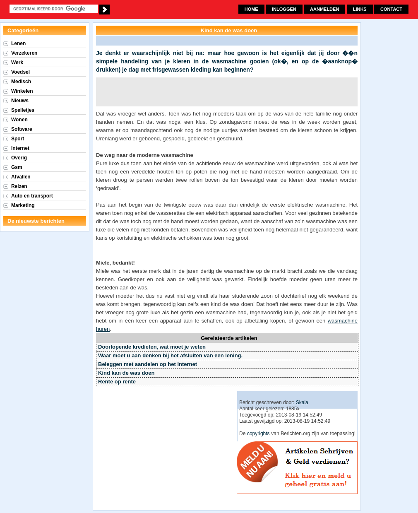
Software (21, 129)
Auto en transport (32, 196)
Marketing (23, 205)
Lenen (18, 43)
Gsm (16, 167)
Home (251, 9)
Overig (19, 158)
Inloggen (284, 9)
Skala (302, 402)
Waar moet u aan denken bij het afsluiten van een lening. (170, 355)
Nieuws (20, 101)
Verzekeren (24, 53)
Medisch (21, 81)
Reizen (19, 186)
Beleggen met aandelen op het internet (147, 364)
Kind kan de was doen (126, 373)
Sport (17, 139)
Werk (17, 62)
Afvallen (21, 177)
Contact (391, 9)
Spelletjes (22, 110)
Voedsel (20, 72)
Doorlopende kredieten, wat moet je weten (152, 347)
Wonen (19, 120)
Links (360, 9)
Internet (20, 148)
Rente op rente (117, 381)
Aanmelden (324, 9)
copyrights (258, 433)
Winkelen (22, 91)
